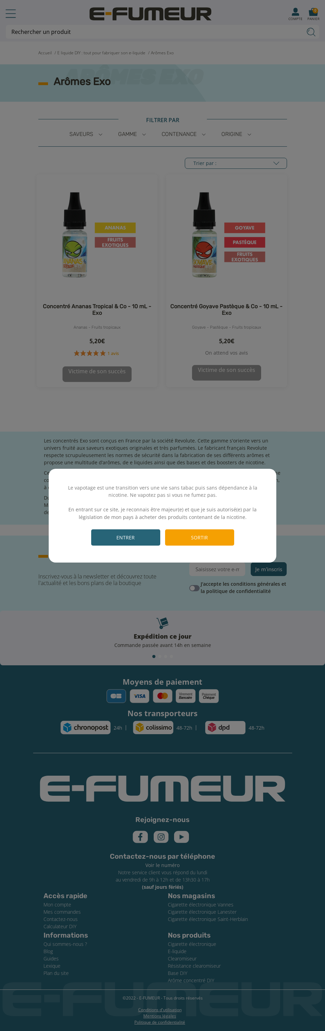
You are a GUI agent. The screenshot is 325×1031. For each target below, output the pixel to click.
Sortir (199, 537)
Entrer (125, 537)
